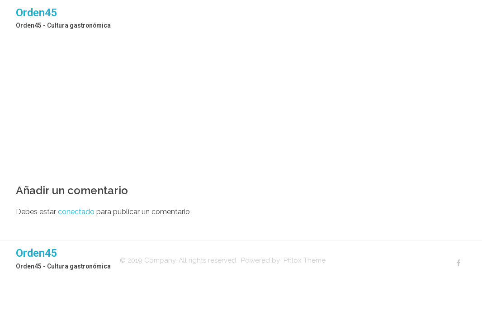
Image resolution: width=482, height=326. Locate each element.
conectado (76, 211)
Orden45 (36, 12)
